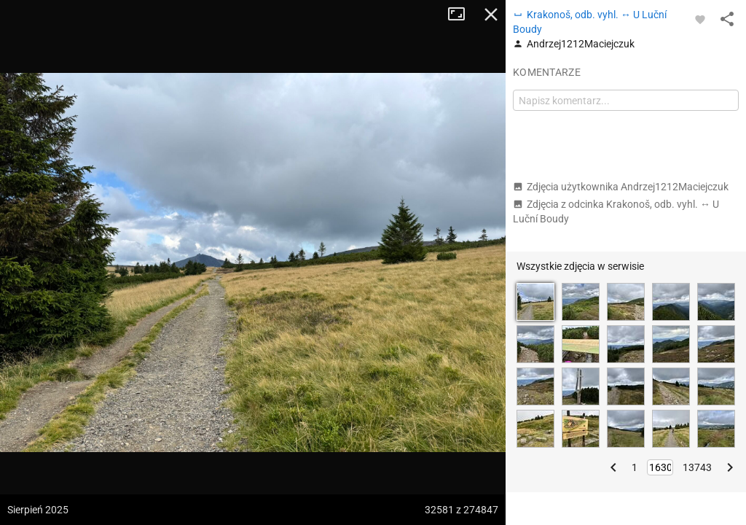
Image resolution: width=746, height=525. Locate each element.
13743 (697, 467)
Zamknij (491, 14)
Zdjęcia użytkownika (621, 186)
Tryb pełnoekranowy (461, 14)
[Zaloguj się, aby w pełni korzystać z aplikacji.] (700, 19)
